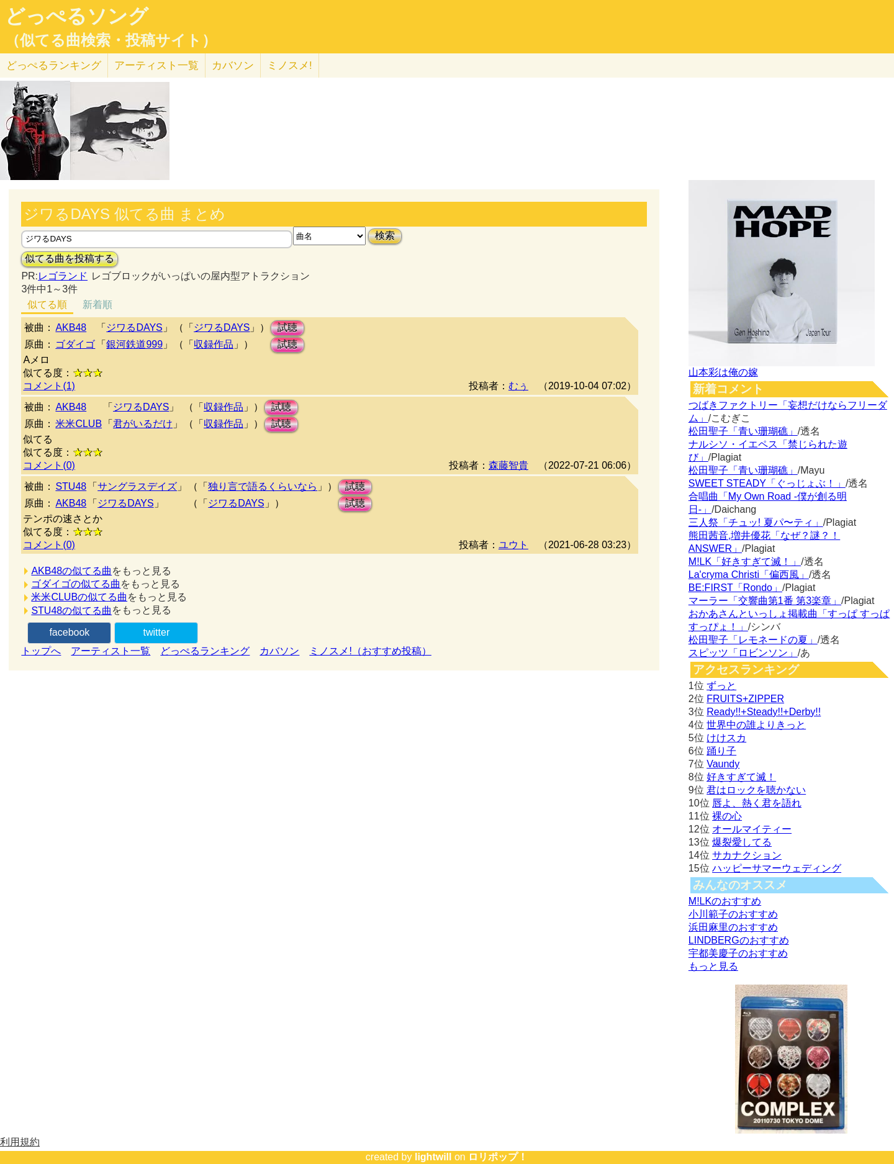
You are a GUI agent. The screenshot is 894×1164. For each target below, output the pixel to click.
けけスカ (726, 738)
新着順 (97, 304)
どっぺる (53, 65)
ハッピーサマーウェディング (776, 868)
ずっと (721, 685)
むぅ (518, 386)
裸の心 (727, 816)
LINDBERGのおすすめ (739, 940)
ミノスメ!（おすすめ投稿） (370, 651)
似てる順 (47, 304)
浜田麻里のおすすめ (733, 927)
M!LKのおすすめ (725, 901)
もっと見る (713, 966)
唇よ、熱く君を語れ (756, 803)
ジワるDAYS (134, 327)
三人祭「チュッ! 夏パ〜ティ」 (756, 522)
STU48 (70, 486)
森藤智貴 (508, 465)
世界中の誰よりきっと (756, 725)
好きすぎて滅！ (741, 777)
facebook (69, 632)
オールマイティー (752, 829)
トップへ (41, 651)
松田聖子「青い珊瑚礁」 (743, 431)
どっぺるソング (76, 16)
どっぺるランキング (205, 651)
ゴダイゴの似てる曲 (75, 584)
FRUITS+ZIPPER (745, 698)
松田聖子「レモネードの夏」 (753, 639)
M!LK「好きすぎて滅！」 (745, 561)
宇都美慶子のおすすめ (738, 953)
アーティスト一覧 (110, 651)
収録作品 (213, 344)
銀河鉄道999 (134, 344)
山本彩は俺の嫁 (723, 372)
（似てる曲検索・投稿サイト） (111, 40)
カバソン (233, 65)
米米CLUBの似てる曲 (79, 597)
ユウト (513, 544)
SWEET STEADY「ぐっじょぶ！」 (767, 483)
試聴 (287, 327)
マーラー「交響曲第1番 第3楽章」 (765, 600)
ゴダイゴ (75, 344)
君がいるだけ (143, 423)
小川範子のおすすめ (733, 914)
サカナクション (747, 855)
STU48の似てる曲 (71, 610)
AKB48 (70, 327)
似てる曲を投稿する (69, 258)
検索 (385, 235)
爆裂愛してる (742, 842)
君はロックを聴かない (756, 790)
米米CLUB (78, 423)
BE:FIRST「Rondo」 (735, 587)
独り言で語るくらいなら (262, 486)
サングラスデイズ (137, 486)
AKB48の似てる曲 (71, 571)
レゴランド (63, 276)
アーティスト (156, 65)
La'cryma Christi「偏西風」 (749, 574)
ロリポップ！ (498, 1157)
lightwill (433, 1157)
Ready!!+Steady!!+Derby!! (764, 711)
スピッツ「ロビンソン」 (743, 652)
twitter (156, 632)
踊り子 (721, 751)
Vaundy (723, 764)
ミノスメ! (289, 65)
